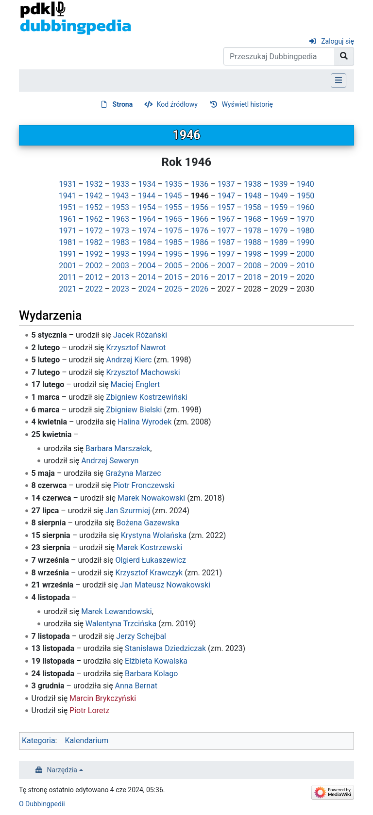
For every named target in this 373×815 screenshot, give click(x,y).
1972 (94, 230)
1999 (279, 254)
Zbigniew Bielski (134, 409)
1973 (120, 230)
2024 (146, 288)
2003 (120, 265)
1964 (146, 219)
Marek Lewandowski (116, 611)
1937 (226, 184)
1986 (199, 242)
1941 (67, 195)
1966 (199, 219)
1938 (252, 184)
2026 (199, 288)
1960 (305, 207)
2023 (120, 288)
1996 (199, 254)
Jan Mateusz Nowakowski (165, 584)
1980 (305, 230)
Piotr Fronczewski (144, 485)
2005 (173, 265)
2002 (94, 265)
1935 (173, 184)
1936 (199, 184)
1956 (199, 207)
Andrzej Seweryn (109, 460)
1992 (94, 254)
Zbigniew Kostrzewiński (146, 397)
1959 (279, 207)
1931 (67, 184)
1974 (146, 230)
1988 (252, 242)
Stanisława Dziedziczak (165, 648)
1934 (146, 184)
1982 (94, 242)
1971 (67, 230)
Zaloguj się (337, 41)
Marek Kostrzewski (149, 547)
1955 (173, 207)
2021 (67, 288)
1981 (67, 242)
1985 (173, 242)
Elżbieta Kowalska (156, 661)
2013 (120, 277)
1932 (94, 184)
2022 (94, 288)
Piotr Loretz (89, 710)
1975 (173, 230)
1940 (305, 184)
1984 (146, 242)
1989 (279, 242)
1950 (305, 195)
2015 (173, 277)
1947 (226, 195)
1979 (279, 230)
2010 (305, 265)
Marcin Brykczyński (102, 698)
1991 (67, 254)
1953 (120, 207)
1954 (146, 207)
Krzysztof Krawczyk (149, 572)
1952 (94, 207)
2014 (146, 277)
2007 (226, 265)
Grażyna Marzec (133, 473)
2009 (279, 265)
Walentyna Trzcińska (120, 623)
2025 (173, 288)
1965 (173, 219)
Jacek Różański (140, 335)
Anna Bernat (136, 685)
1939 (279, 184)
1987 (226, 242)
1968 (252, 219)
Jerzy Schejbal (141, 636)
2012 (94, 277)
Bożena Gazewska (148, 522)
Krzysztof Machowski (143, 372)
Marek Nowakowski (151, 498)
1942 (93, 195)
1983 (120, 242)
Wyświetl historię (246, 104)
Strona (123, 104)
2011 (67, 277)
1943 (120, 195)
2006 (199, 265)
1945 (173, 195)
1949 (279, 195)
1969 (279, 219)
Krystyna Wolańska (153, 535)
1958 (252, 207)
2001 (67, 265)
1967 (226, 219)
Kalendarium (86, 740)
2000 (305, 254)
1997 (226, 254)
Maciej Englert (135, 384)
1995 (173, 254)
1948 (252, 195)
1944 (146, 195)
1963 (120, 219)
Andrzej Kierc (129, 359)
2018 (252, 277)
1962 (94, 219)
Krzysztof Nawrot (136, 347)
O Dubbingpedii (42, 804)
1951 (67, 207)
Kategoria (38, 740)
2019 (279, 277)
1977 (226, 230)
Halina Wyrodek (144, 421)
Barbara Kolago (151, 673)
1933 (120, 184)
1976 (199, 230)
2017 (226, 277)
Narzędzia (62, 770)
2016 (199, 277)
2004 (146, 265)
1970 (305, 219)
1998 (252, 254)
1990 (305, 242)
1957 (226, 207)
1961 (67, 219)
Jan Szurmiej (127, 510)
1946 (200, 195)
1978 (252, 230)
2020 (305, 277)
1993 (120, 254)
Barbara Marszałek (117, 448)
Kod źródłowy (177, 104)
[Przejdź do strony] (344, 56)
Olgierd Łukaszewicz (150, 560)
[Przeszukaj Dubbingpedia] (279, 56)
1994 (146, 254)
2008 (252, 265)
